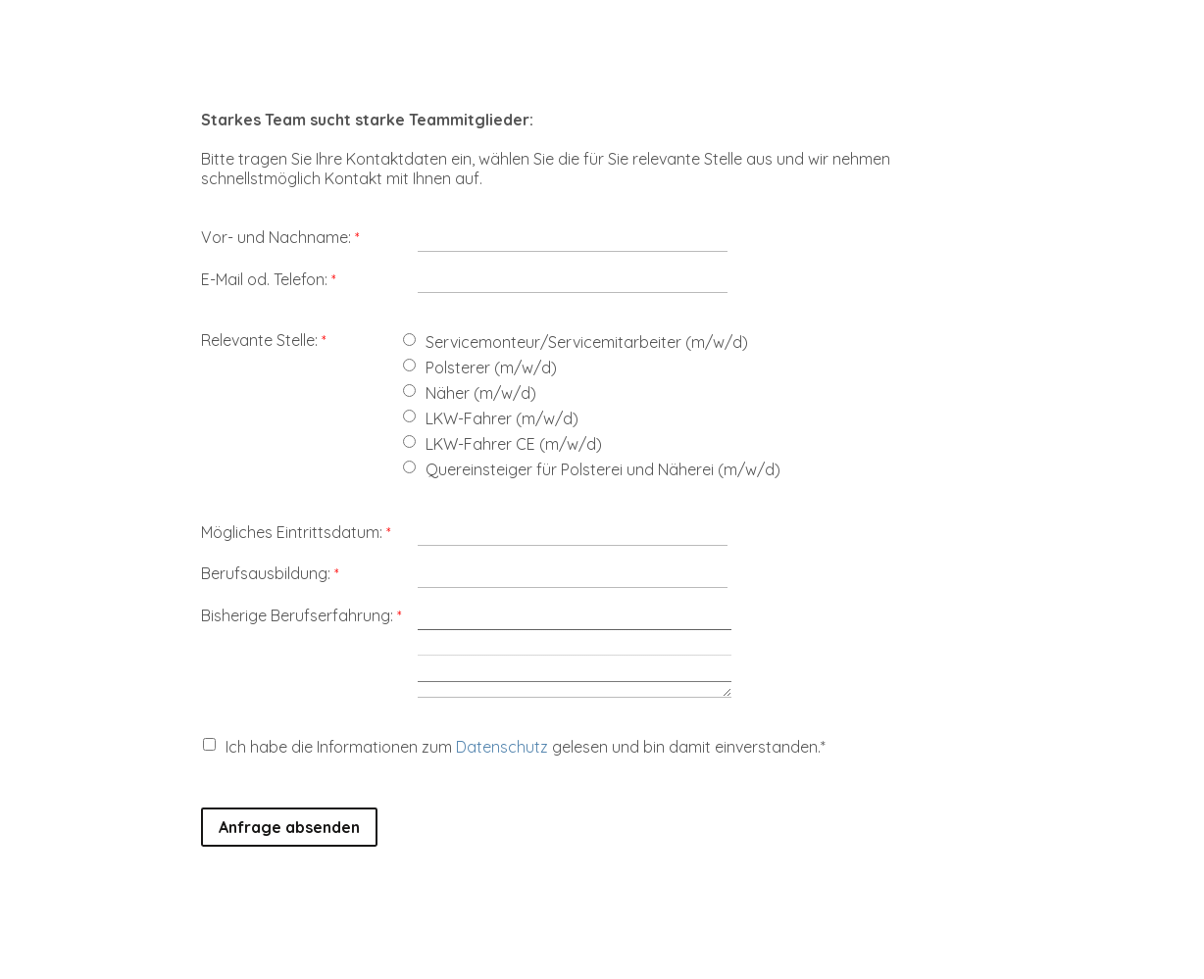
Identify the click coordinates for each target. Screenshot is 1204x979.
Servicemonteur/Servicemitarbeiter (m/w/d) (587, 342)
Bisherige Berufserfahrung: (297, 615)
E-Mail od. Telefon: (264, 279)
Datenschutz (502, 747)
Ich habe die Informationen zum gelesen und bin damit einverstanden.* (526, 747)
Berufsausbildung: (265, 573)
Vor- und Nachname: (276, 237)
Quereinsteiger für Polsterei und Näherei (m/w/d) (603, 469)
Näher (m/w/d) (481, 393)
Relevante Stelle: (259, 340)
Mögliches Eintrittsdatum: (291, 532)
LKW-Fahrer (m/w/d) (502, 418)
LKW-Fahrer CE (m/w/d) (514, 444)
